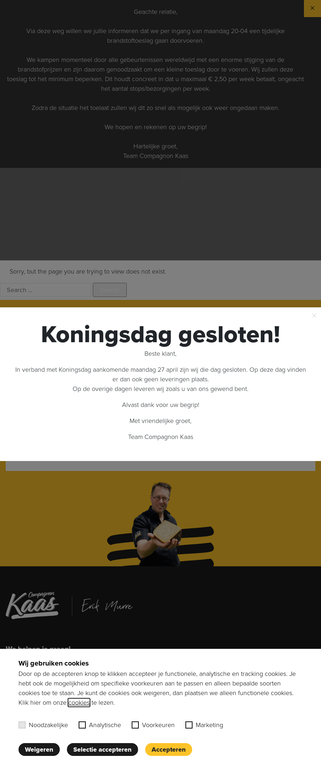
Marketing (204, 725)
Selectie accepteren (102, 749)
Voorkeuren (153, 725)
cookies (79, 702)
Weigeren (39, 749)
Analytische (100, 725)
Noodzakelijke (43, 725)
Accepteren (169, 749)
